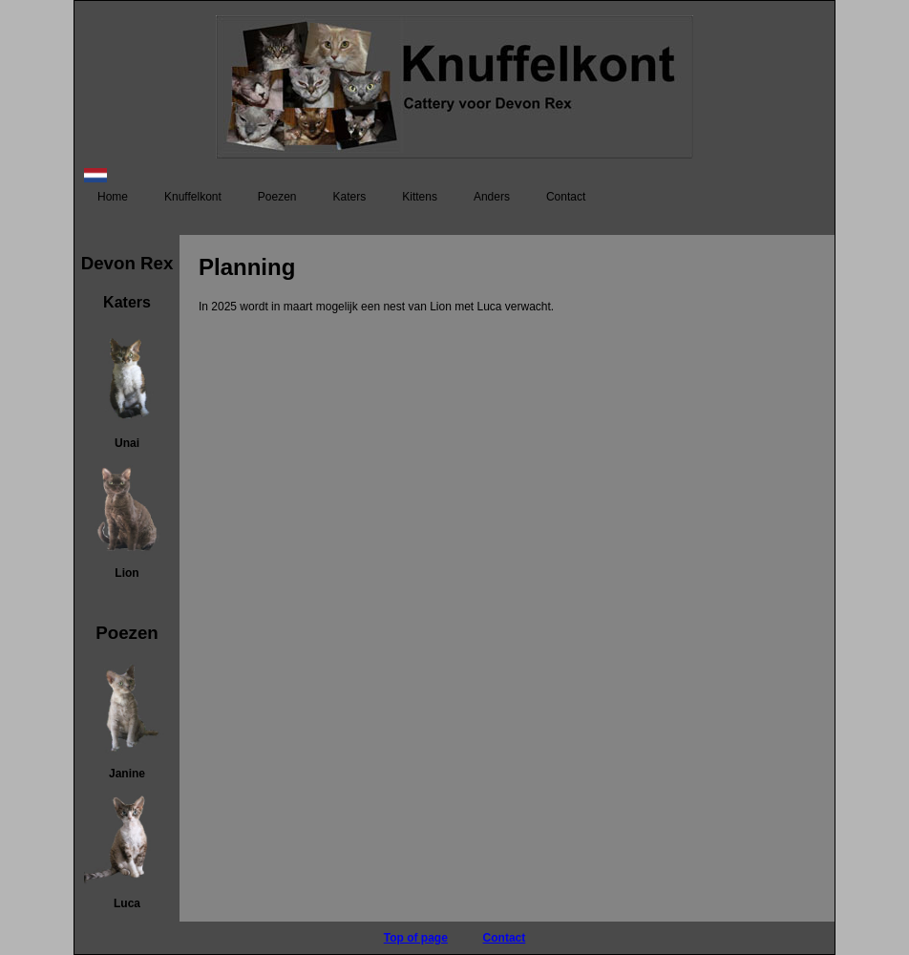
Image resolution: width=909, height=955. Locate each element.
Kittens (419, 196)
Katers (350, 196)
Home (112, 196)
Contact (565, 196)
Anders (492, 196)
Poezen (277, 196)
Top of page (416, 937)
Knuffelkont (193, 196)
